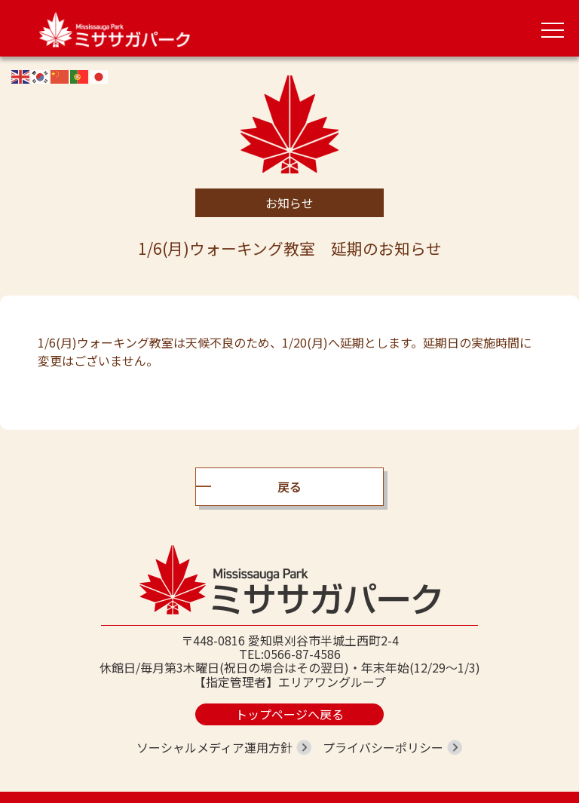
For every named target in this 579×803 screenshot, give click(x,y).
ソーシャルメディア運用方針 (214, 747)
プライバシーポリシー (383, 747)
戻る (289, 486)
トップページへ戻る (289, 714)
